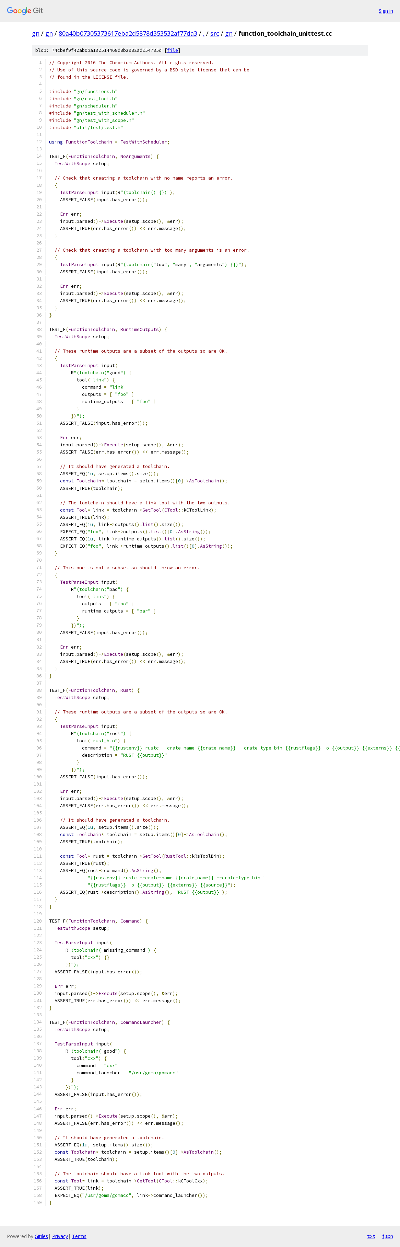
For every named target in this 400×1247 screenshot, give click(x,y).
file (172, 50)
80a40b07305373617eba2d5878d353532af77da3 (128, 33)
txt (371, 1236)
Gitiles (41, 1236)
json (387, 1236)
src (214, 33)
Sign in (386, 11)
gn (35, 33)
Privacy (60, 1236)
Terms (79, 1236)
